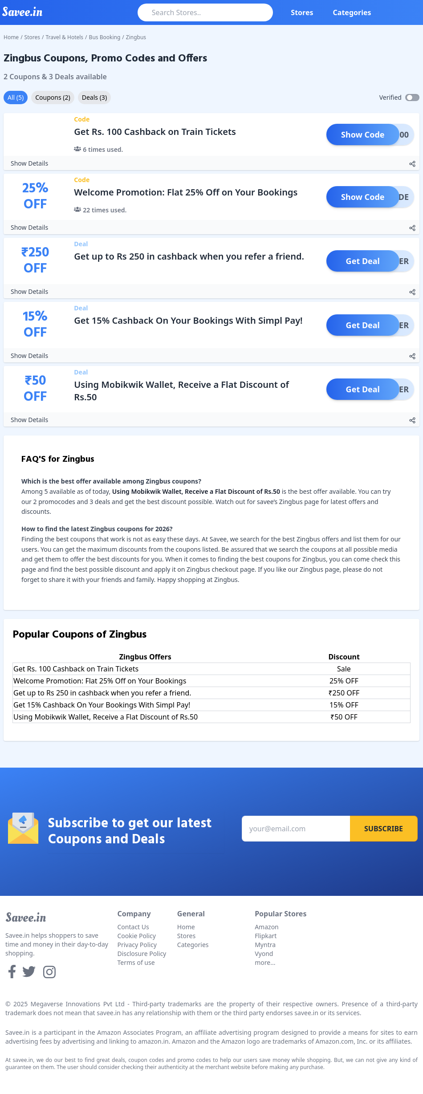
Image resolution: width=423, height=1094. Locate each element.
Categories (352, 12)
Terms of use (136, 962)
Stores (302, 12)
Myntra (265, 944)
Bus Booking (105, 37)
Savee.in (25, 918)
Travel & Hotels (65, 37)
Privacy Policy (137, 944)
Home (11, 37)
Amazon (267, 927)
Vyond (264, 953)
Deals (94, 97)
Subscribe (383, 829)
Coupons (52, 97)
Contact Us (133, 927)
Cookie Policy (137, 935)
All (16, 97)
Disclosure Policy (142, 953)
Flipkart (266, 935)
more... (265, 962)
